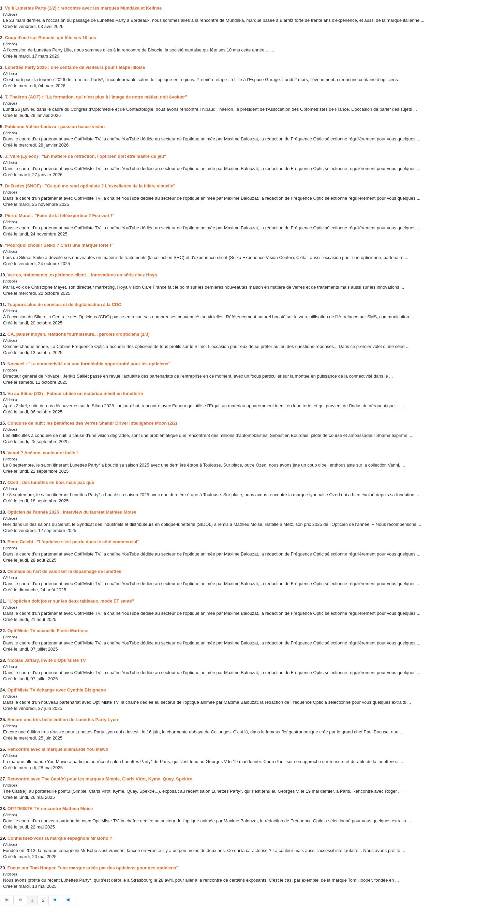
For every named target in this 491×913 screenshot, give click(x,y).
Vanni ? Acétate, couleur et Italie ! (43, 452)
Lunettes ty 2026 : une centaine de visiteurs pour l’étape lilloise (75, 67)
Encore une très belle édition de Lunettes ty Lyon (63, 719)
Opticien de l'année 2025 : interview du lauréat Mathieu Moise (72, 512)
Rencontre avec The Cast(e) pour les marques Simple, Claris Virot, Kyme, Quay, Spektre (100, 778)
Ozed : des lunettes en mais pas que (51, 482)
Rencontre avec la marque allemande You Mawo (58, 749)
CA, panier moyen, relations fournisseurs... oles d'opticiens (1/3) (79, 334)
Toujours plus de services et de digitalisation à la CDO (65, 304)
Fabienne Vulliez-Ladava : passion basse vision (55, 126)
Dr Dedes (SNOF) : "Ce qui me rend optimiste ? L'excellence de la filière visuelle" (90, 185)
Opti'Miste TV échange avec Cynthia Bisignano (57, 690)
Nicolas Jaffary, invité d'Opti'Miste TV (47, 660)
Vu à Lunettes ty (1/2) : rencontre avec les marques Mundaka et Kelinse (83, 8)
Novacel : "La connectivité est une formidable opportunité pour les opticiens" (89, 363)
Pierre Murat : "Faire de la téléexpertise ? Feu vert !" (59, 215)
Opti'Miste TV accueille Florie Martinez (48, 630)
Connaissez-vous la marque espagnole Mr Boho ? (60, 838)
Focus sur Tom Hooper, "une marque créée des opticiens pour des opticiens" (93, 867)
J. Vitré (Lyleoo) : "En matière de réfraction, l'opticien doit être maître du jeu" (85, 156)
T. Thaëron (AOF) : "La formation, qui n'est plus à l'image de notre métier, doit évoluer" (96, 97)
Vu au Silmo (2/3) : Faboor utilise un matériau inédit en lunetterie (75, 393)
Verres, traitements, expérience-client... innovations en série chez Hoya (82, 274)
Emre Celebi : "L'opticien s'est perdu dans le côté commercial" (73, 541)
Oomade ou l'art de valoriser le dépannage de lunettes (64, 571)
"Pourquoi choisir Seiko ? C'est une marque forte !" (59, 245)
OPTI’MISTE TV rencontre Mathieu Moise (50, 808)
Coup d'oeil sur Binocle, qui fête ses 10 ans (50, 37)
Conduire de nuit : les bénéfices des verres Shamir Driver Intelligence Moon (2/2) (92, 423)
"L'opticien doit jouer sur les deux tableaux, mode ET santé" (71, 601)
